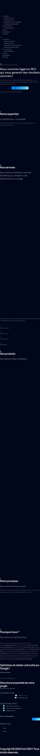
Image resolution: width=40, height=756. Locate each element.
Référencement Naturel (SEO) (11, 24)
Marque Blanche (6, 32)
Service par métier (7, 26)
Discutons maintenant (5, 672)
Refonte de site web (9, 20)
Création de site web (9, 18)
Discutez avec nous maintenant (7, 688)
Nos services (6, 16)
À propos (5, 30)
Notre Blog (5, 34)
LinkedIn (5, 731)
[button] (20, 37)
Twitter (4, 728)
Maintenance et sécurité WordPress (13, 22)
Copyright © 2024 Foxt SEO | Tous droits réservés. (19, 750)
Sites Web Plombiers (9, 28)
